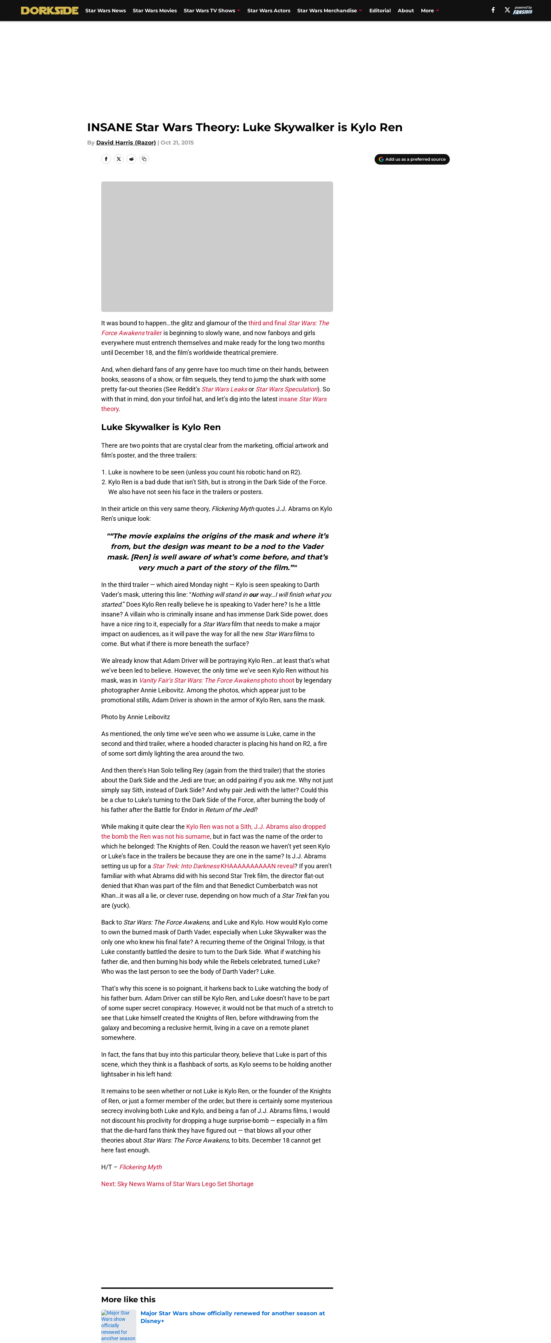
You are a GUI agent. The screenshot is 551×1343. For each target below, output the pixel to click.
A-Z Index (207, 1305)
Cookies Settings (284, 1305)
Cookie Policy (354, 1292)
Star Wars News (105, 10)
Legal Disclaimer (428, 1292)
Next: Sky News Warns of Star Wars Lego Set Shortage (177, 1184)
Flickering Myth (140, 1167)
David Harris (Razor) (126, 142)
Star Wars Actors (268, 10)
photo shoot (216, 680)
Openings (207, 1279)
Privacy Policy (213, 1292)
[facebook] (493, 10)
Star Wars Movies (155, 10)
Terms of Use (279, 1292)
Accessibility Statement (133, 1305)
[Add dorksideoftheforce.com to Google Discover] (412, 159)
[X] (507, 10)
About (406, 10)
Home (109, 1229)
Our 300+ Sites (356, 1279)
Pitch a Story (117, 1292)
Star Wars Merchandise (327, 10)
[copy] (144, 159)
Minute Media (64, 1323)
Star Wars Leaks (224, 389)
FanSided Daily (425, 1279)
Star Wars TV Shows (209, 10)
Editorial (380, 10)
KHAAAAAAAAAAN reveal (222, 866)
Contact (272, 1279)
